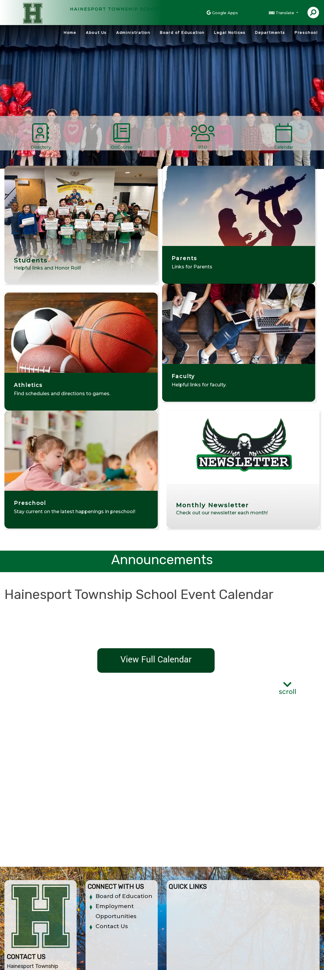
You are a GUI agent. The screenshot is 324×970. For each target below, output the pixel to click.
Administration (133, 32)
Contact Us (112, 808)
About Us (96, 32)
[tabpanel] (162, 94)
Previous (6, 72)
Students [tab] (246, 74)
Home (70, 32)
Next (318, 72)
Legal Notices (230, 32)
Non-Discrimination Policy (205, 955)
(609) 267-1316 (29, 884)
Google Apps (225, 12)
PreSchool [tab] (237, 74)
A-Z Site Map (293, 955)
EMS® (93, 961)
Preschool (306, 32)
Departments (270, 32)
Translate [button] (285, 12)
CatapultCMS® (70, 961)
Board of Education (182, 32)
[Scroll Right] (319, 135)
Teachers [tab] (255, 74)
